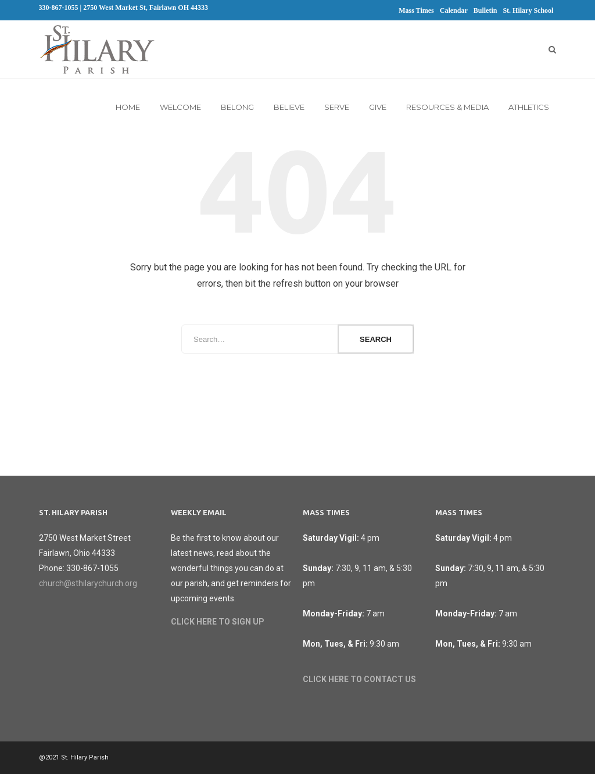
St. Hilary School (528, 10)
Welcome (180, 107)
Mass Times (416, 10)
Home (128, 107)
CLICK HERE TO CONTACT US (359, 679)
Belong (237, 107)
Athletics (528, 107)
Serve (336, 107)
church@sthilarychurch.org (88, 583)
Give (377, 107)
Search (376, 339)
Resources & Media (447, 107)
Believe (289, 107)
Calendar (454, 10)
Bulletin (485, 10)
